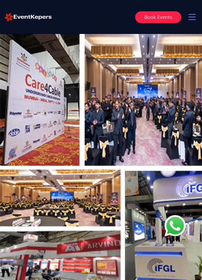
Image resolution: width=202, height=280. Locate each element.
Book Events (158, 17)
